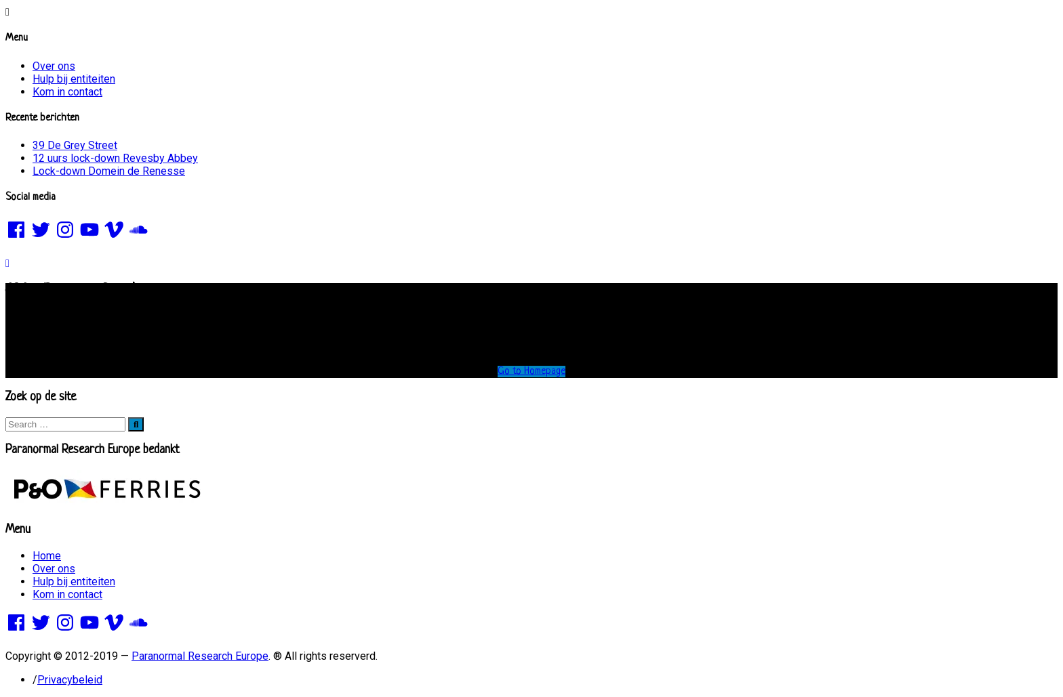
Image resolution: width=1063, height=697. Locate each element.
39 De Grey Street (75, 145)
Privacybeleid (69, 679)
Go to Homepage (531, 371)
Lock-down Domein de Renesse (109, 171)
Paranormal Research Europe (200, 656)
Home (47, 555)
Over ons (54, 66)
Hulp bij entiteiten (74, 78)
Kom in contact (67, 91)
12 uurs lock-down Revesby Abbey (115, 158)
